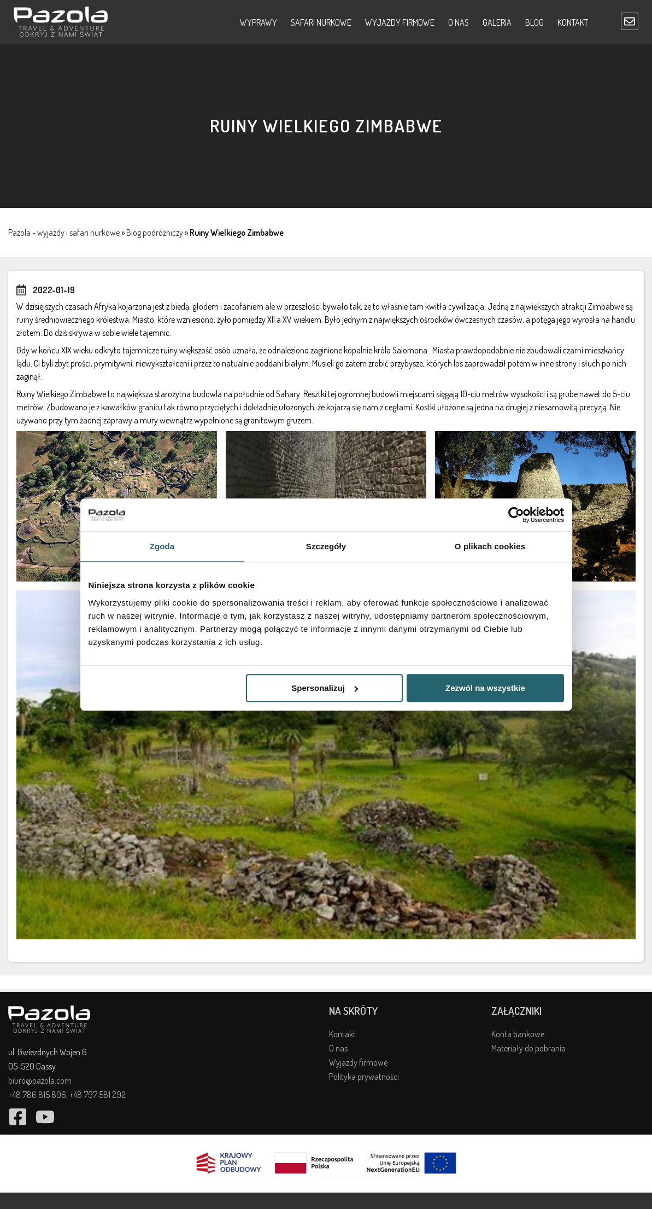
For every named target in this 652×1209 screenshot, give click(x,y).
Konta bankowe (517, 1033)
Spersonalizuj (324, 688)
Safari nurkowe (321, 22)
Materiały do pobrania (528, 1048)
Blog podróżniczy (154, 232)
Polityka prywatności (364, 1076)
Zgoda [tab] (162, 546)
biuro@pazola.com (40, 1080)
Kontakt (572, 22)
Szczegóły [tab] (326, 546)
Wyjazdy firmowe (399, 22)
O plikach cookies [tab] (490, 546)
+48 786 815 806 (37, 1094)
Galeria (497, 22)
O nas (458, 22)
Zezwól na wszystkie (485, 688)
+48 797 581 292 (97, 1094)
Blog (534, 22)
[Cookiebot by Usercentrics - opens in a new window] (516, 515)
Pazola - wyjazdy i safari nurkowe (64, 232)
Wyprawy (258, 22)
